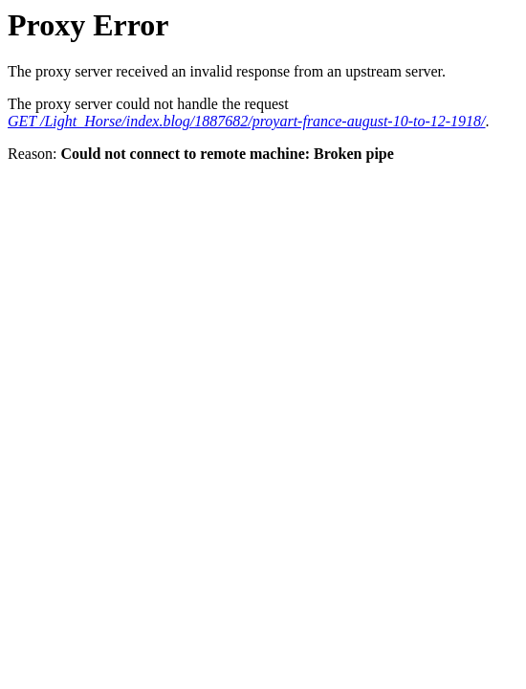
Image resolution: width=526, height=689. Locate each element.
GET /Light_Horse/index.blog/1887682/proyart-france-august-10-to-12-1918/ (247, 121)
